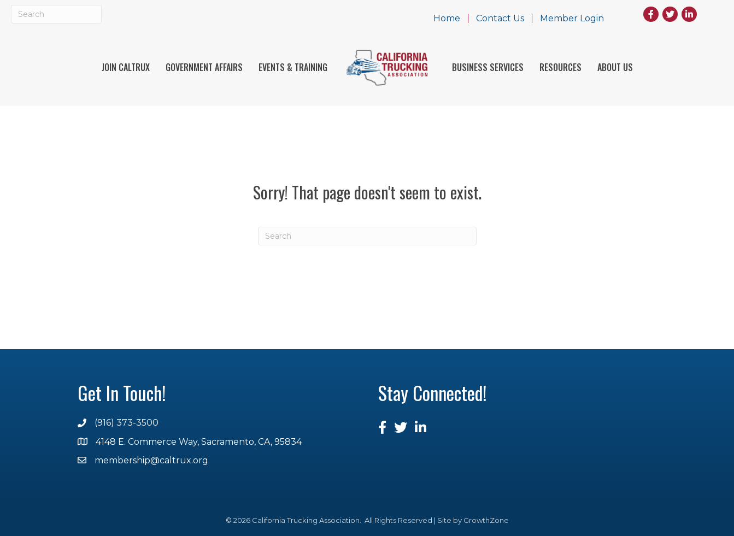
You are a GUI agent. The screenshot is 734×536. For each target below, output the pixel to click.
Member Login (572, 18)
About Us (615, 67)
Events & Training (293, 67)
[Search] (56, 14)
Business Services (488, 67)
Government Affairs (204, 67)
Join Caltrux (126, 67)
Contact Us (500, 18)
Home (446, 18)
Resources (560, 67)
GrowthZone (486, 520)
